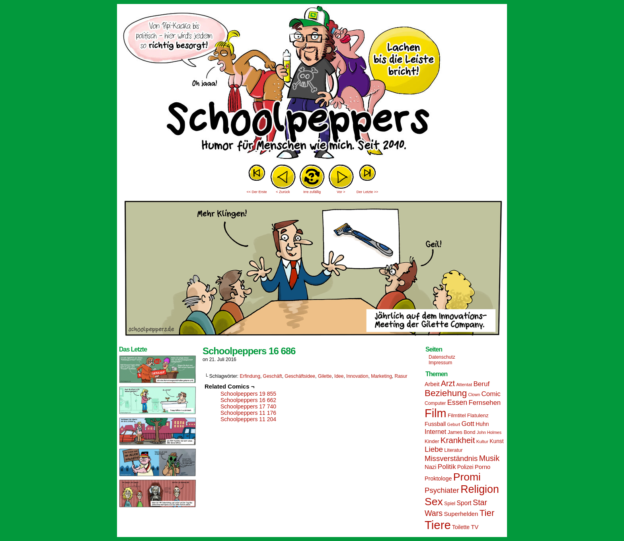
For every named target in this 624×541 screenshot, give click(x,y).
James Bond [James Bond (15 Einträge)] (462, 432)
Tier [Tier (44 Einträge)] (487, 513)
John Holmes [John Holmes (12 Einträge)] (489, 432)
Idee (338, 376)
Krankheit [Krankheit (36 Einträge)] (458, 440)
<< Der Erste (256, 192)
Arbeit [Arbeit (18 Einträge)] (432, 384)
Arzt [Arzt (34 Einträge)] (448, 383)
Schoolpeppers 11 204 (248, 419)
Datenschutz (442, 357)
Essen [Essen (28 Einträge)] (457, 402)
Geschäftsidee (300, 376)
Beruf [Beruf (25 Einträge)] (481, 384)
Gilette (325, 376)
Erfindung (250, 376)
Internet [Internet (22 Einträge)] (435, 431)
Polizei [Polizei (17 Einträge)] (465, 467)
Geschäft (272, 376)
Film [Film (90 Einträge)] (436, 413)
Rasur (401, 376)
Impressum (440, 362)
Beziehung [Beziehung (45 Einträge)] (446, 393)
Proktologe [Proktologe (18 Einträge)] (438, 478)
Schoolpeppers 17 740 (248, 406)
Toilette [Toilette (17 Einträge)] (461, 527)
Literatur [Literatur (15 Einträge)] (453, 450)
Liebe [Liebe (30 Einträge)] (434, 449)
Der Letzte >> (367, 192)
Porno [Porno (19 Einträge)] (482, 467)
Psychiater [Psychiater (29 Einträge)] (442, 490)
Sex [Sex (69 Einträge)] (434, 502)
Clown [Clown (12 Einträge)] (474, 394)
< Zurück (283, 192)
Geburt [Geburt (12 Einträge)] (453, 424)
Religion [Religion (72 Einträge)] (479, 489)
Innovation (357, 376)
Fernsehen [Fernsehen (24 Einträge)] (485, 402)
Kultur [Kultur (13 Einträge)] (482, 441)
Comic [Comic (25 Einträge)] (490, 394)
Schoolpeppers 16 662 (248, 400)
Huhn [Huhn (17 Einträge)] (482, 424)
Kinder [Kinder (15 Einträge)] (432, 441)
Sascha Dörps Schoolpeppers (312, 83)
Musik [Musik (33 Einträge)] (489, 458)
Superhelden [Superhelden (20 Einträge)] (461, 513)
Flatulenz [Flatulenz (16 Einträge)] (478, 415)
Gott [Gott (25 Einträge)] (468, 424)
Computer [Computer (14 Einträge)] (435, 403)
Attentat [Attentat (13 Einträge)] (464, 384)
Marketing (381, 376)
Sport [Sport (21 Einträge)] (463, 503)
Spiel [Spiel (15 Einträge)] (449, 503)
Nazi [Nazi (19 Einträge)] (430, 467)
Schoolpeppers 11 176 (248, 413)
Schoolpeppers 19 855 (248, 394)
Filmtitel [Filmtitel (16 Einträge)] (457, 415)
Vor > (341, 192)
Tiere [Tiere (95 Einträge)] (438, 524)
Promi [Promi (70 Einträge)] (467, 477)
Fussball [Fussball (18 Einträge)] (435, 424)
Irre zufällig (312, 192)
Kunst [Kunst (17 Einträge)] (496, 441)
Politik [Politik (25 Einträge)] (447, 467)
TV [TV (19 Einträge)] (474, 527)
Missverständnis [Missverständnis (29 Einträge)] (451, 458)
